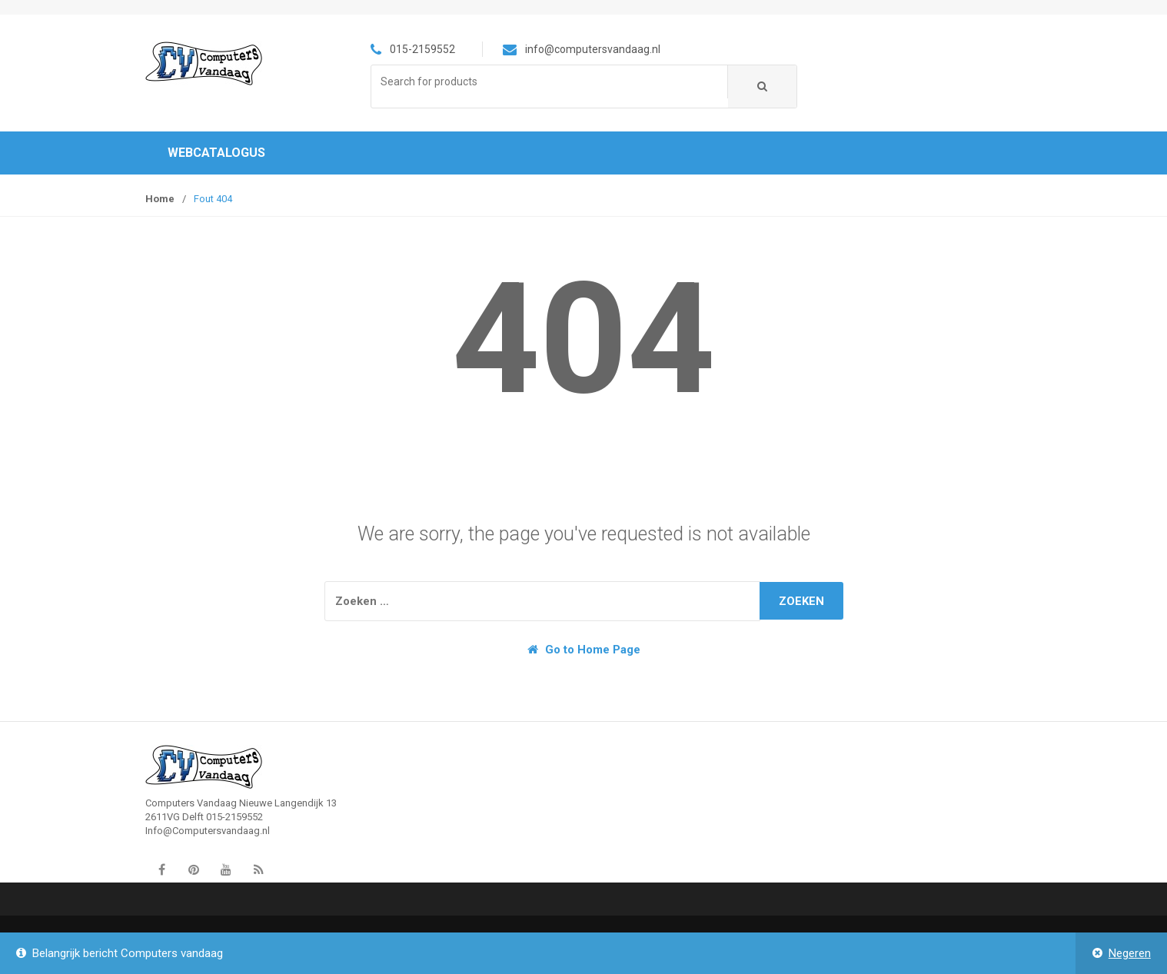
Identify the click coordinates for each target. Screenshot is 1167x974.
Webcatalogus (216, 152)
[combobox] (549, 81)
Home (160, 198)
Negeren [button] (1130, 953)
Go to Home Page (583, 650)
